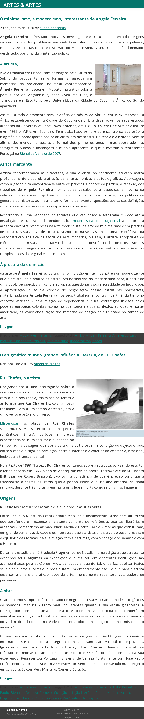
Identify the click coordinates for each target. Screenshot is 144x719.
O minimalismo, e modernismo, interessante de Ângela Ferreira (63, 19)
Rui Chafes (71, 698)
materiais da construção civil (96, 220)
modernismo (80, 341)
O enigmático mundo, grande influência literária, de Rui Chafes (63, 355)
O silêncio (42, 698)
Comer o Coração (53, 692)
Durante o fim (106, 692)
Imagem (7, 326)
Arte (115, 335)
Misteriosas (9, 423)
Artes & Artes (22, 5)
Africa (79, 335)
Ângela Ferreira (98, 335)
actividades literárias (91, 687)
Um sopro (90, 698)
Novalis (27, 698)
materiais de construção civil (23, 341)
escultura (128, 335)
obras (97, 341)
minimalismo (57, 341)
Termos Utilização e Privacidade (71, 713)
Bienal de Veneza (24, 692)
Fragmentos (10, 698)
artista (115, 687)
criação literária (81, 692)
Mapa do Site (72, 717)
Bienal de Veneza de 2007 (40, 153)
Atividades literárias (36, 335)
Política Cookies (71, 709)
